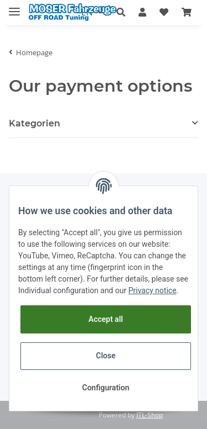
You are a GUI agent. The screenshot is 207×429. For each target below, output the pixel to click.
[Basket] (186, 12)
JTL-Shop (149, 415)
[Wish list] (164, 12)
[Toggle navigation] (14, 7)
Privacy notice (152, 290)
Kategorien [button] (34, 123)
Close (105, 355)
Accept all (105, 319)
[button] (121, 12)
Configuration (105, 387)
